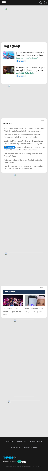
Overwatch (21, 61)
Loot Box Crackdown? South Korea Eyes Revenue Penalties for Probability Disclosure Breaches (22, 135)
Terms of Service (35, 441)
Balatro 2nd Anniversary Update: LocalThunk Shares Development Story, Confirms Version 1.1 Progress (23, 142)
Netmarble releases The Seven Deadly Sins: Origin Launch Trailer (23, 161)
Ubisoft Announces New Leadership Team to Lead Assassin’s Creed (23, 154)
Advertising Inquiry (31, 447)
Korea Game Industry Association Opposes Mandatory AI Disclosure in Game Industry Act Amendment (24, 129)
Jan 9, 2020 (20, 73)
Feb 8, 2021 (20, 58)
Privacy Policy (15, 447)
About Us (9, 441)
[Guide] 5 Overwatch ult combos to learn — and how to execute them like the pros (30, 54)
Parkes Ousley (29, 73)
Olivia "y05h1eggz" (31, 58)
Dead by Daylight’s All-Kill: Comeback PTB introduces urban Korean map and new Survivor (24, 167)
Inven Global (14, 2)
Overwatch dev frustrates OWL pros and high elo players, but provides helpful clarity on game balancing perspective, (30, 69)
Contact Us (21, 441)
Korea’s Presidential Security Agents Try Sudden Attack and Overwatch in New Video (24, 148)
